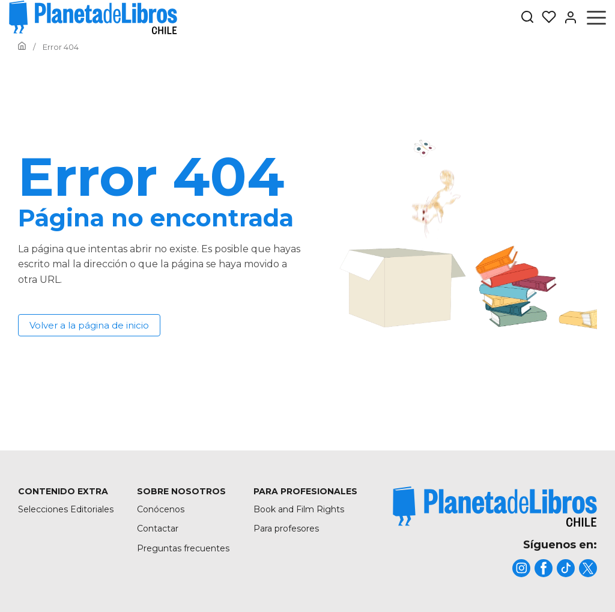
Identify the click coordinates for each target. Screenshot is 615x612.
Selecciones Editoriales (66, 509)
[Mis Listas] (545, 17)
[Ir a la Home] (22, 47)
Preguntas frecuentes (183, 548)
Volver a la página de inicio (89, 325)
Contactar (157, 528)
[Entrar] (567, 17)
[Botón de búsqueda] (527, 18)
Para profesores (286, 528)
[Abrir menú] (596, 17)
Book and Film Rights (298, 509)
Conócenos (160, 509)
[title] (495, 506)
